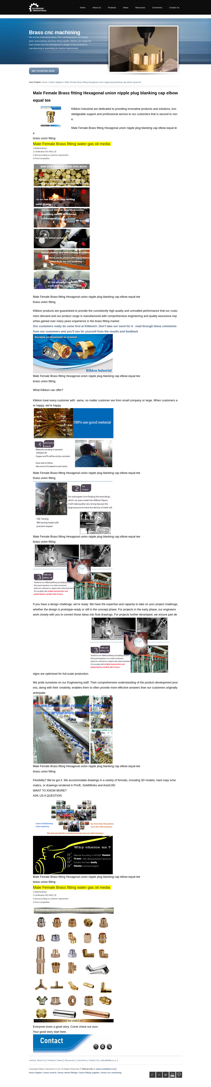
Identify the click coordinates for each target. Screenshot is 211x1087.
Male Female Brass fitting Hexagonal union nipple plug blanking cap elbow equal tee (103, 82)
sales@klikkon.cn (108, 1060)
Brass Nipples (56, 82)
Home (45, 82)
